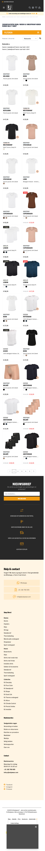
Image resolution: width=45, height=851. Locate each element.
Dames (6, 618)
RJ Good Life (8, 694)
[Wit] (24, 80)
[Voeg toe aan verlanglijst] (36, 7)
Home (3, 16)
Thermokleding (9, 636)
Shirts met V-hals (9, 661)
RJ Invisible (7, 709)
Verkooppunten (9, 744)
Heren (6, 649)
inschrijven (22, 499)
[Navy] (6, 252)
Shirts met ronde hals (11, 658)
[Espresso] (4, 218)
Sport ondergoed (9, 645)
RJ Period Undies (9, 706)
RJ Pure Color (8, 685)
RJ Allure (7, 700)
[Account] (33, 7)
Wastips (6, 738)
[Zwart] (26, 80)
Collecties (7, 679)
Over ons (6, 747)
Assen (5, 351)
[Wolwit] (4, 149)
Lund (25, 179)
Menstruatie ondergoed (11, 639)
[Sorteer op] (30, 38)
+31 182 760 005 (9, 769)
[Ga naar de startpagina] (9, 7)
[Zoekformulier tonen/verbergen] (30, 7)
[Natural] (4, 183)
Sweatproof (7, 633)
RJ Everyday (8, 682)
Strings (6, 630)
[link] (10, 471)
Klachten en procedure (11, 732)
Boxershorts (8, 652)
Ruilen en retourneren (11, 729)
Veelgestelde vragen (10, 723)
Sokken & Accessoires (11, 667)
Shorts (6, 621)
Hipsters (6, 624)
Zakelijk (14, 819)
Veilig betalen (8, 741)
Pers (19, 819)
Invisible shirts (8, 664)
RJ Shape (7, 691)
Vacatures (25, 819)
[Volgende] (34, 471)
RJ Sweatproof (8, 688)
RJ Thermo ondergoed (11, 697)
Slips (5, 627)
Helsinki (6, 76)
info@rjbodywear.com (11, 772)
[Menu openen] (4, 7)
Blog (9, 819)
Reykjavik (7, 110)
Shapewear (7, 642)
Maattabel (7, 735)
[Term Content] (36, 13)
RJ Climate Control (10, 703)
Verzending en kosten (11, 726)
